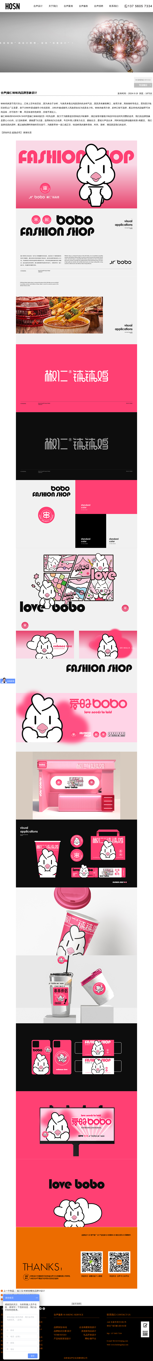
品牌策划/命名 (60, 1327)
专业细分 (143, 85)
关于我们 (53, 6)
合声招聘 (98, 6)
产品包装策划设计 (62, 1338)
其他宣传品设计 (88, 1331)
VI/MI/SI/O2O (60, 1335)
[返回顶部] (76, 1303)
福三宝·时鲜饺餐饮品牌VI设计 (31, 1291)
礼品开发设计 (89, 1335)
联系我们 (113, 6)
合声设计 (38, 6)
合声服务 (83, 6)
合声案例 (68, 6)
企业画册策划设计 (87, 1327)
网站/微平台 (90, 1338)
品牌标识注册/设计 (62, 1331)
